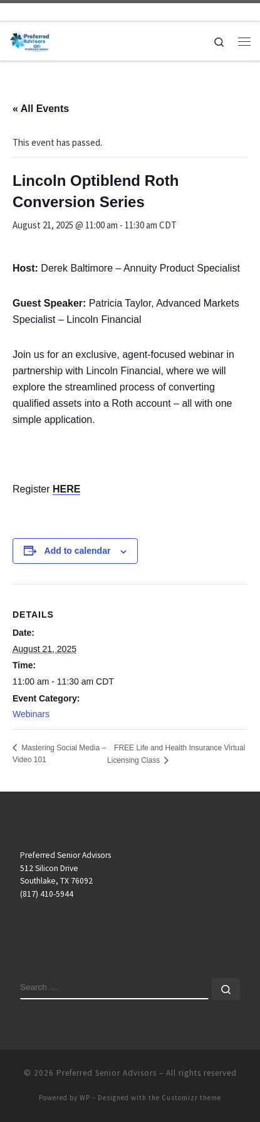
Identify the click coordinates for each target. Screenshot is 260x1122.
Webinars (31, 714)
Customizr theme (191, 1097)
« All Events (41, 108)
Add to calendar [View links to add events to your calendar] (77, 551)
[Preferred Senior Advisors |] (29, 39)
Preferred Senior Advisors (106, 1073)
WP (85, 1097)
